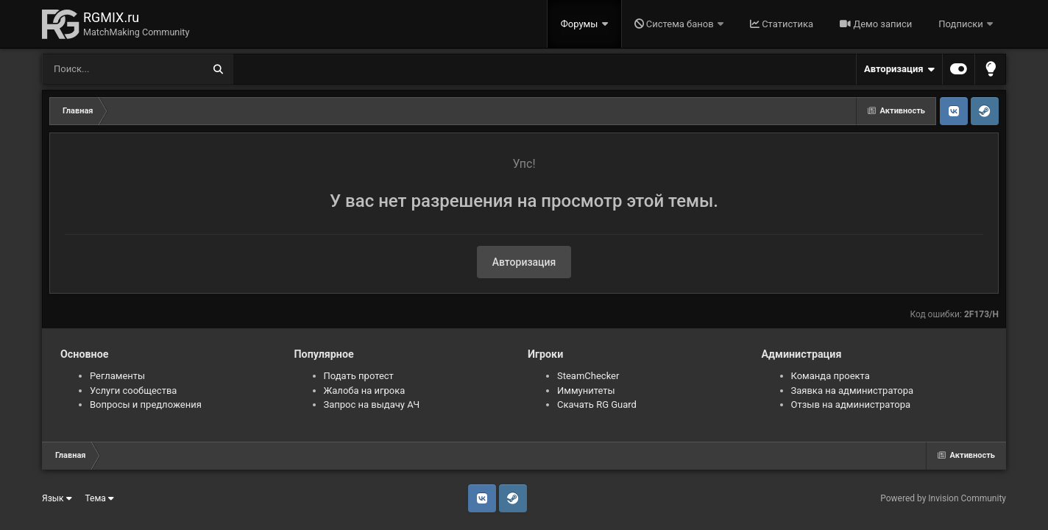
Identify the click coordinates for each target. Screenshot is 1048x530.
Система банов (675, 23)
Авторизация (899, 69)
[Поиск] (95, 69)
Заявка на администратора (852, 390)
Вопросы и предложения (146, 404)
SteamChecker (588, 375)
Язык (57, 498)
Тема (99, 498)
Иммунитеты (586, 390)
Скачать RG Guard (597, 404)
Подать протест (359, 375)
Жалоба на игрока (365, 390)
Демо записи (876, 23)
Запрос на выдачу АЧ (372, 404)
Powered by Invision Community (943, 498)
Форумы (581, 23)
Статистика (781, 23)
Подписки (961, 23)
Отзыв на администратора (851, 404)
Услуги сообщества (133, 390)
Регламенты (117, 375)
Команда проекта (830, 375)
